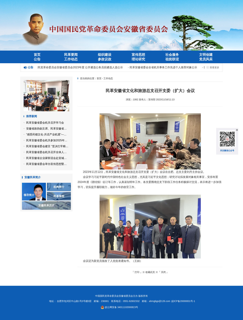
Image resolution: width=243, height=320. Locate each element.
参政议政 (104, 59)
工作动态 (71, 59)
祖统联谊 (172, 59)
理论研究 (138, 59)
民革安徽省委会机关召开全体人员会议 (47, 152)
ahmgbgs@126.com (159, 301)
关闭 (163, 272)
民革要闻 (71, 54)
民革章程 (58, 196)
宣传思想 (138, 54)
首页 (37, 54)
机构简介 (58, 186)
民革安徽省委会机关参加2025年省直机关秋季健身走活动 (47, 140)
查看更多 (214, 67)
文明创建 (206, 54)
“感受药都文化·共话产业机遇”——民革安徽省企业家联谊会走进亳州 (47, 134)
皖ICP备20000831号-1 (183, 301)
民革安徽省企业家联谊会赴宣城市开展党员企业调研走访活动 (47, 158)
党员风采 (206, 59)
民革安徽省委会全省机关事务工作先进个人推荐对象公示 (163, 67)
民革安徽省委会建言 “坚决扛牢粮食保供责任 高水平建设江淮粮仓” (47, 146)
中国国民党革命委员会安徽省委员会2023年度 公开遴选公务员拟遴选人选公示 (76, 67)
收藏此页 (150, 272)
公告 (37, 59)
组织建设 (104, 54)
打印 (137, 272)
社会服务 (172, 54)
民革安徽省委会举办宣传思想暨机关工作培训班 (47, 164)
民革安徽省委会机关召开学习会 (45, 122)
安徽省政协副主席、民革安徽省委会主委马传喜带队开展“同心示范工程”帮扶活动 (47, 128)
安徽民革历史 (46, 205)
